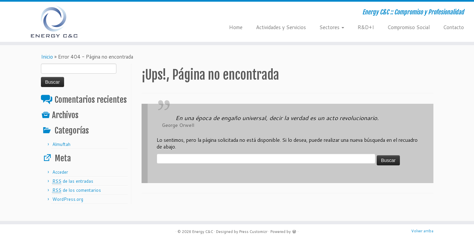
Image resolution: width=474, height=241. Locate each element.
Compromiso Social (408, 27)
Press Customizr (253, 231)
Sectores (331, 27)
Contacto (453, 27)
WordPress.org (67, 199)
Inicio (47, 56)
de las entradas (72, 181)
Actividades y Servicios (281, 27)
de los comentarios (76, 190)
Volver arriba (422, 231)
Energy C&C (202, 231)
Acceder (60, 172)
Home (236, 27)
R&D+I (366, 27)
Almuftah (61, 144)
